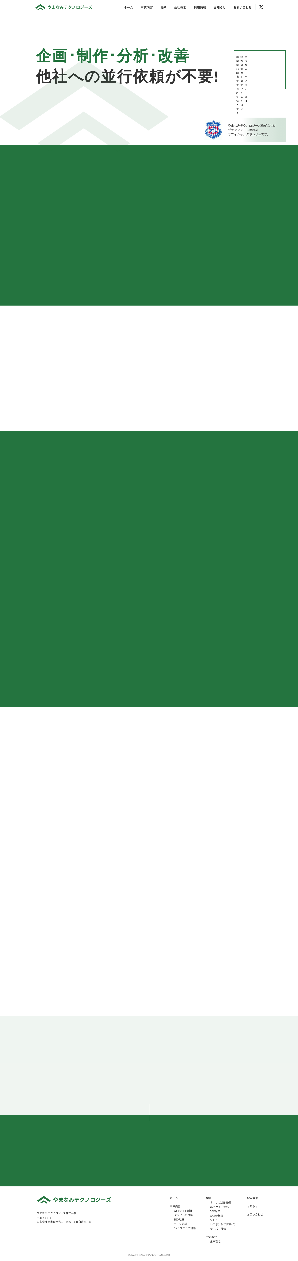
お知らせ (220, 7)
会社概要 (180, 7)
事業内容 (147, 7)
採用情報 (200, 7)
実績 (163, 7)
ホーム (128, 7)
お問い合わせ (242, 7)
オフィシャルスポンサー (244, 134)
